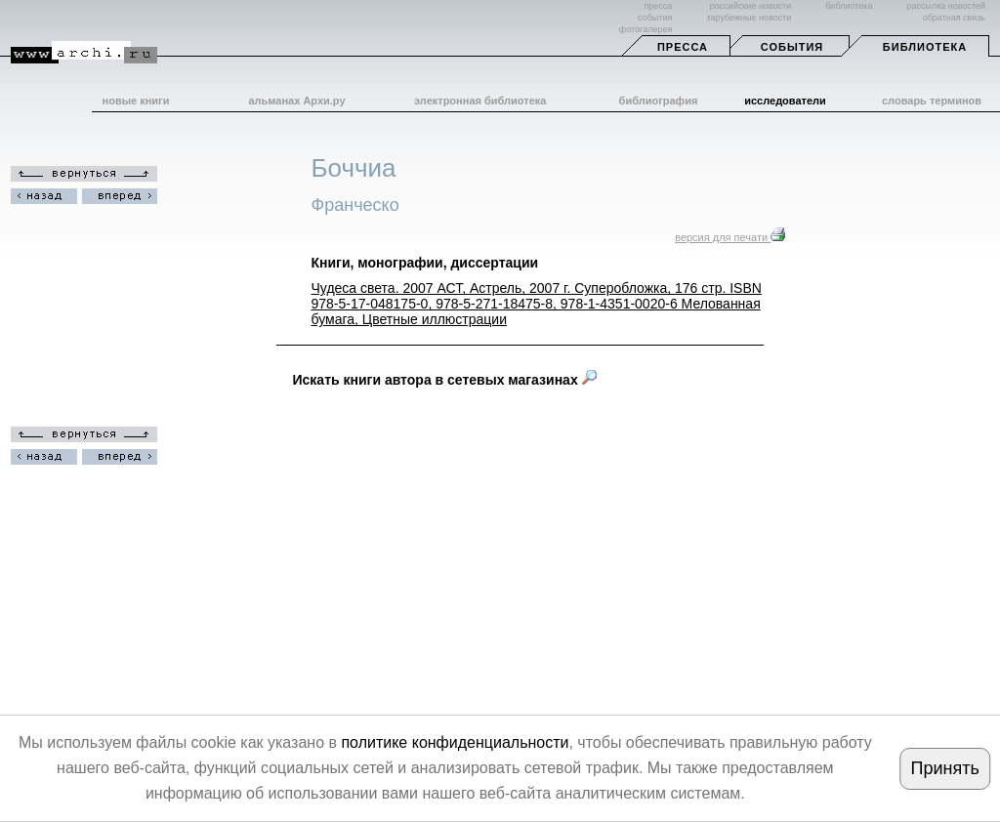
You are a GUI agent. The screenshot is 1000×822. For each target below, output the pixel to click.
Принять (944, 768)
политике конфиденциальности (454, 742)
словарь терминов (931, 100)
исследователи (785, 100)
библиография (658, 100)
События (792, 47)
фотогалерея (645, 29)
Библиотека (925, 47)
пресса (658, 6)
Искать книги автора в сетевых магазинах (445, 380)
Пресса (682, 47)
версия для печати (730, 237)
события (655, 17)
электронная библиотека (480, 100)
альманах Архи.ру (296, 100)
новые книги (136, 100)
